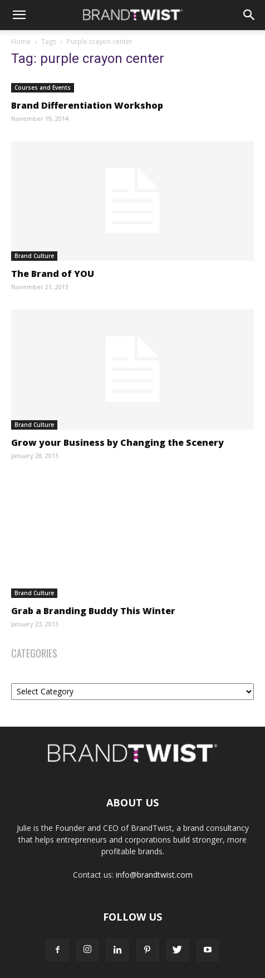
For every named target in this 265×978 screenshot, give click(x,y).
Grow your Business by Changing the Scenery (117, 442)
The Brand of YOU (52, 273)
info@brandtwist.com (154, 874)
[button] (19, 15)
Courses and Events (42, 87)
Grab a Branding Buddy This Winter (93, 611)
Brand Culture (34, 256)
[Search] (249, 15)
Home (21, 41)
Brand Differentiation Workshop (87, 105)
